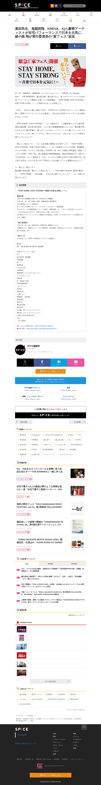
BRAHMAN (73, 699)
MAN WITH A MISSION (55, 699)
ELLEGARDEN (24, 704)
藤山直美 (22, 694)
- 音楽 (54, 733)
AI (68, 440)
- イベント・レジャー (59, 739)
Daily (27, 564)
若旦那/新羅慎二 (47, 449)
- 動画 (74, 733)
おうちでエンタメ (65, 454)
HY (79, 435)
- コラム (75, 745)
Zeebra (69, 435)
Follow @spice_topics (32, 390)
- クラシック (56, 742)
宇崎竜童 (34, 440)
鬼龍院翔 (22, 454)
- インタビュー (77, 739)
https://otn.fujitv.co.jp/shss (44, 326)
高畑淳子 (49, 694)
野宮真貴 (22, 440)
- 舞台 (54, 736)
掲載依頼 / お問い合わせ (43, 759)
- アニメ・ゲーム (57, 745)
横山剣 (61, 449)
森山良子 (46, 440)
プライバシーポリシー (77, 759)
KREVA (33, 449)
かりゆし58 (60, 445)
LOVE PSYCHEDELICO (53, 435)
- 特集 (74, 748)
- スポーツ (55, 751)
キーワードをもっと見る (75, 710)
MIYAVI (77, 440)
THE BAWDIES (75, 445)
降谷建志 (72, 449)
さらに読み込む (57, 681)
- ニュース (76, 736)
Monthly (74, 564)
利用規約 (65, 759)
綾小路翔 (22, 449)
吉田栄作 (61, 694)
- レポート (76, 742)
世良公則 (22, 445)
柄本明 (72, 694)
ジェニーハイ (49, 454)
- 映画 (54, 754)
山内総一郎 (35, 454)
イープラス (19, 716)
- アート (54, 748)
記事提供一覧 (29, 759)
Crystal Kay (35, 435)
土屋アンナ (47, 445)
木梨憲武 (34, 445)
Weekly (50, 564)
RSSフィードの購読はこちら (52, 371)
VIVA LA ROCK (36, 699)
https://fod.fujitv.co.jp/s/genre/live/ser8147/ (41, 329)
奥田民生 (22, 435)
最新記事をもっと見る (76, 615)
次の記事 (79, 422)
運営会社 (19, 759)
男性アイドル (35, 694)
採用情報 (56, 759)
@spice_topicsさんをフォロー (26, 743)
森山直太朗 (58, 440)
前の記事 (21, 422)
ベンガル (22, 699)
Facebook (22, 735)
